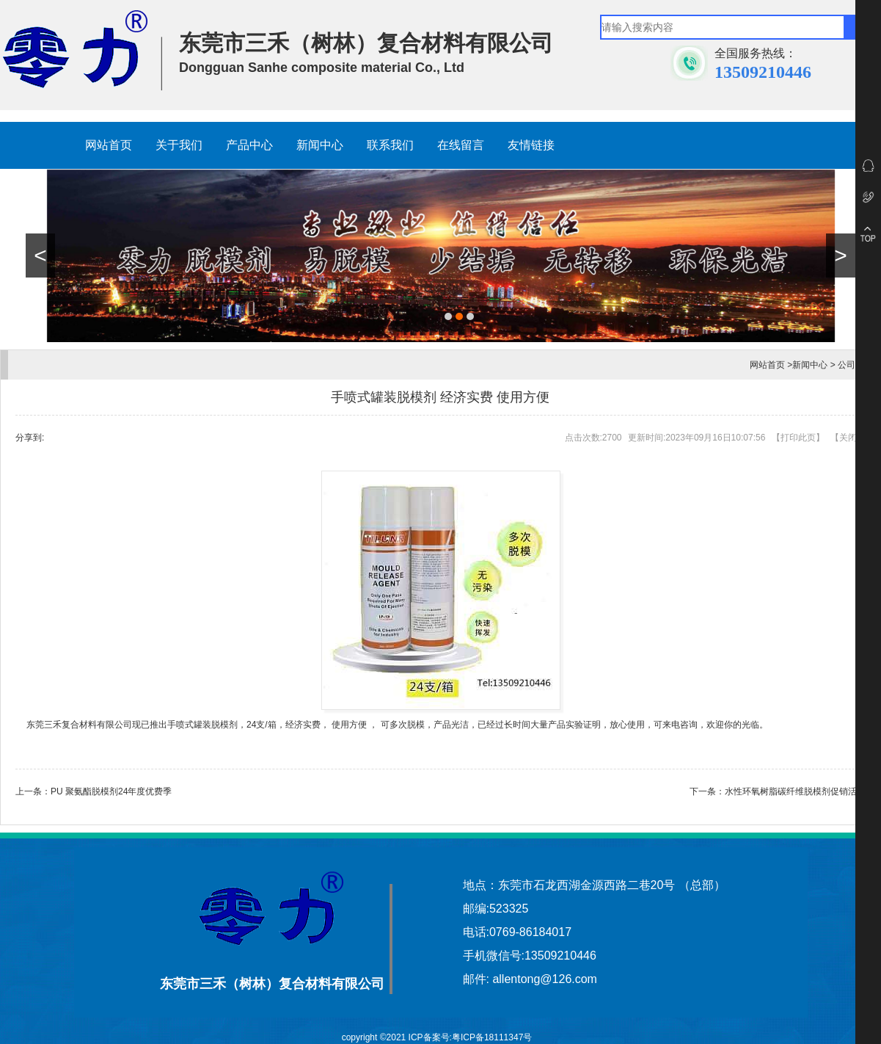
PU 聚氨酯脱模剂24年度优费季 (111, 791)
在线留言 (460, 145)
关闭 (848, 437)
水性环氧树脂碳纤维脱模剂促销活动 (795, 791)
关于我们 (179, 145)
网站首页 (108, 145)
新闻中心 (319, 145)
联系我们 (390, 145)
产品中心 (249, 145)
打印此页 (798, 437)
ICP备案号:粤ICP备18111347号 (471, 1037)
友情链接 (531, 145)
